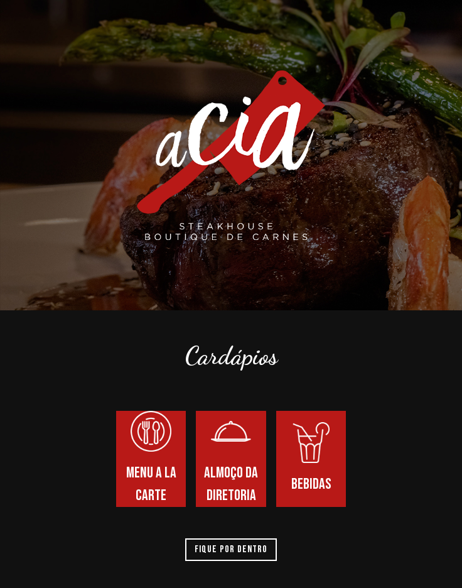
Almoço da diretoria (231, 457)
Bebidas (311, 457)
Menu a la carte (151, 457)
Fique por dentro (231, 549)
